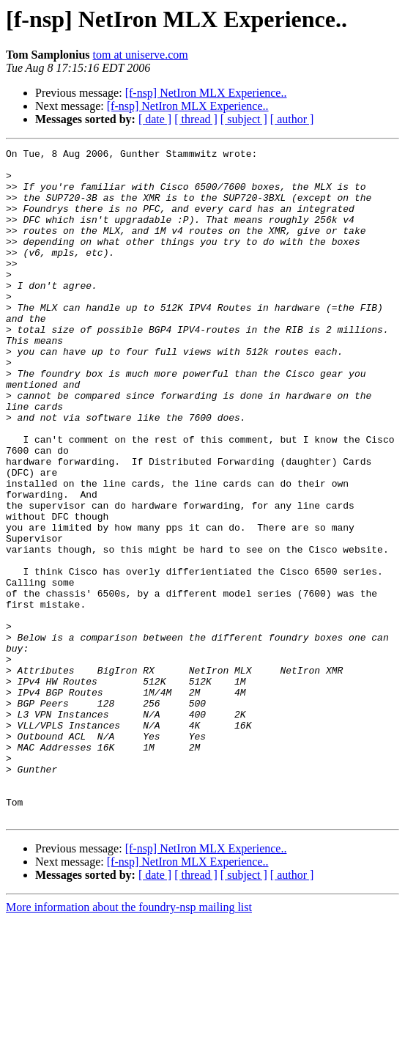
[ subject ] (243, 119)
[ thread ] (196, 119)
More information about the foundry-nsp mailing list (129, 1041)
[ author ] (292, 119)
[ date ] (154, 119)
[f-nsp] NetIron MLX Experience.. (206, 92)
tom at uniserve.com (140, 54)
